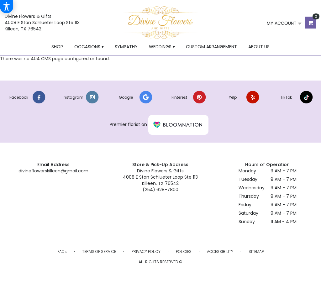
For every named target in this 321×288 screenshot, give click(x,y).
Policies (184, 251)
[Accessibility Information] (6, 6)
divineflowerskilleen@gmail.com (53, 171)
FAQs (62, 251)
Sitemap (256, 251)
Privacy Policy (145, 251)
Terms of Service (99, 251)
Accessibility (220, 251)
